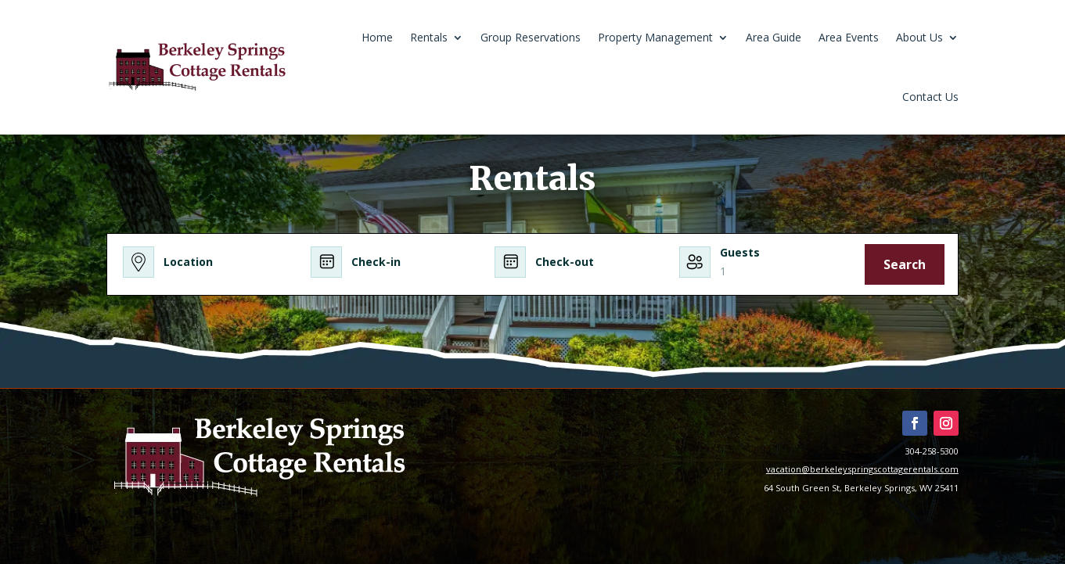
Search (904, 264)
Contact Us (930, 96)
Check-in (376, 261)
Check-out (564, 261)
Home (377, 37)
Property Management (655, 37)
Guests (740, 252)
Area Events (849, 37)
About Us (919, 37)
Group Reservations (530, 37)
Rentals (429, 37)
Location (188, 261)
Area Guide (773, 37)
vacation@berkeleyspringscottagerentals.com (862, 469)
